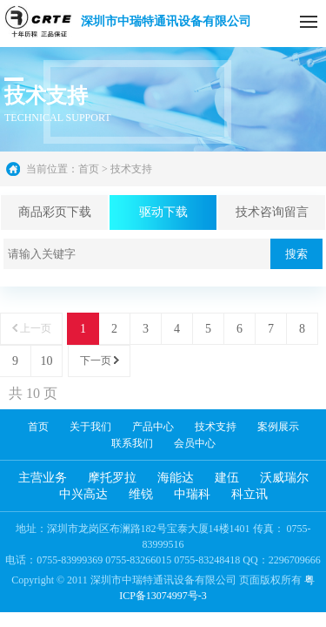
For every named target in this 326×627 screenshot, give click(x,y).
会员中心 (195, 443)
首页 (88, 169)
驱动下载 (163, 212)
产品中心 (153, 427)
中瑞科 (192, 494)
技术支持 (215, 427)
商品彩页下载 (54, 212)
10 (47, 360)
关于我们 (90, 427)
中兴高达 (83, 494)
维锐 (141, 494)
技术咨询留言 (272, 212)
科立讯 (249, 494)
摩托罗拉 (112, 477)
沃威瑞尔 (284, 477)
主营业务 (42, 477)
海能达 (175, 477)
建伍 (227, 477)
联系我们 (132, 443)
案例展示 (278, 427)
